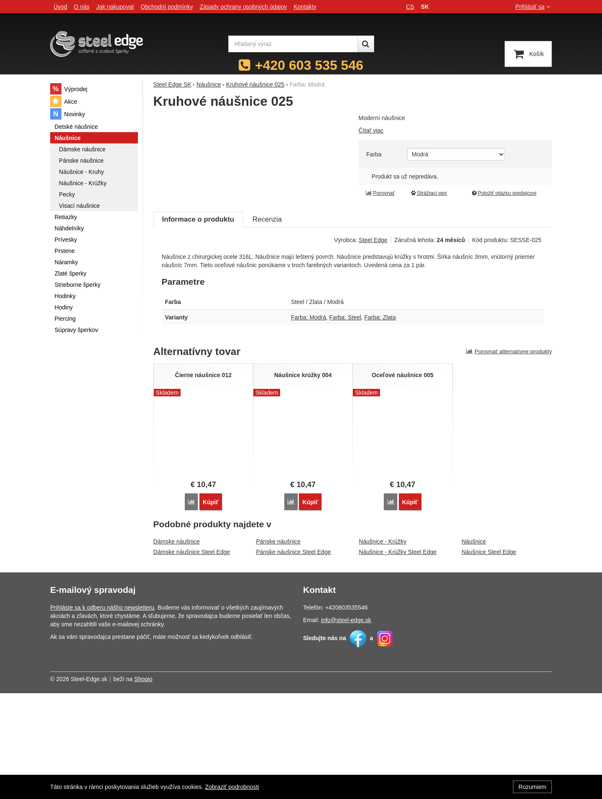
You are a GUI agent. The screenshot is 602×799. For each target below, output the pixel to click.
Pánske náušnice (278, 647)
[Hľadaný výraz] (293, 44)
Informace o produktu (198, 325)
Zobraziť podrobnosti (232, 787)
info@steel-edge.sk (346, 725)
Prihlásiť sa (533, 6)
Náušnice (474, 647)
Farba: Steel (345, 423)
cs (410, 6)
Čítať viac (371, 130)
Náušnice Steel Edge (489, 658)
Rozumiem (532, 787)
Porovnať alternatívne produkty (509, 457)
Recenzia (267, 325)
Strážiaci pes (428, 193)
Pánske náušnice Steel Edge (293, 658)
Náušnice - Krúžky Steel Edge (397, 658)
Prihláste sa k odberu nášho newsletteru (102, 713)
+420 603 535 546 (309, 65)
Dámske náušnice (176, 647)
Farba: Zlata (379, 423)
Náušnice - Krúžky (382, 647)
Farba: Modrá (308, 423)
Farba (374, 154)
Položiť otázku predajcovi (503, 193)
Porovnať (380, 193)
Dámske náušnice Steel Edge (191, 658)
